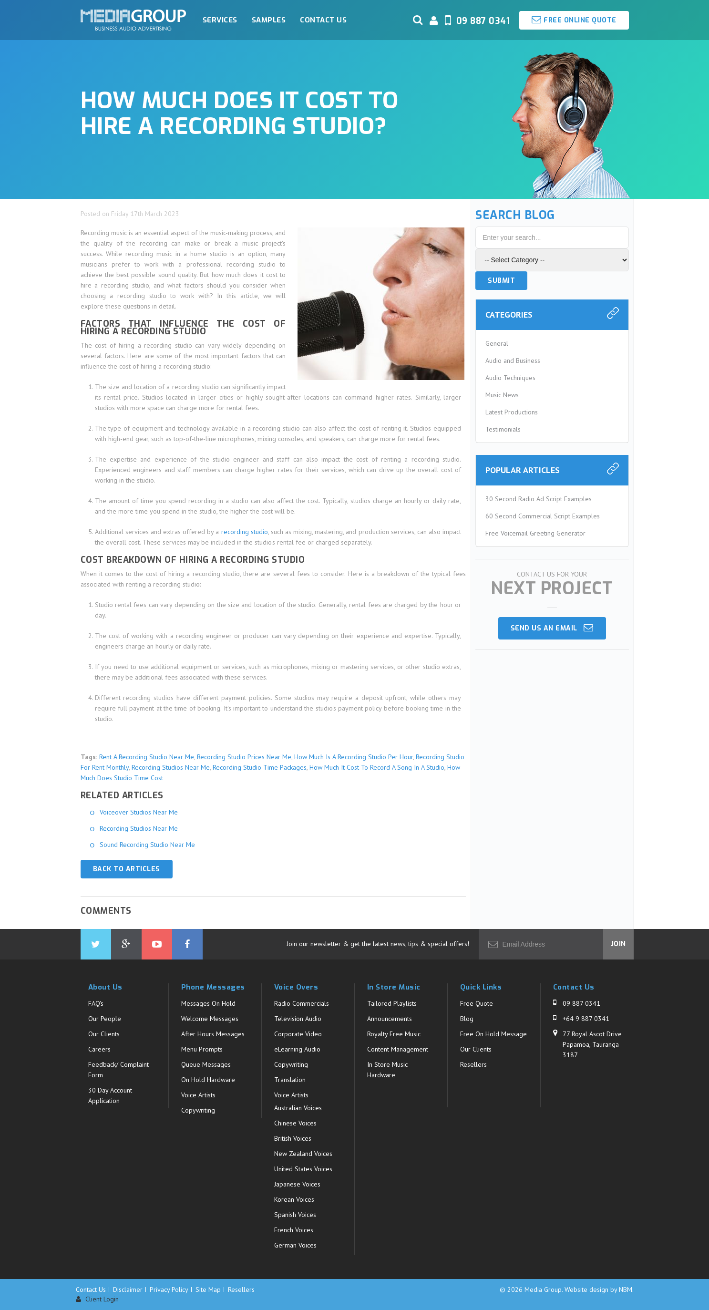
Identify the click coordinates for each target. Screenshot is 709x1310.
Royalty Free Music (394, 1034)
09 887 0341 (581, 1003)
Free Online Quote (574, 20)
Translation (290, 1079)
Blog (466, 1018)
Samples (269, 20)
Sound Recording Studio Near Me (147, 844)
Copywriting (198, 1110)
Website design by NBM (598, 1289)
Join (618, 944)
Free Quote (476, 1003)
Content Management (397, 1049)
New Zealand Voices (303, 1153)
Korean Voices (294, 1199)
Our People (104, 1018)
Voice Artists (198, 1095)
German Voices (295, 1245)
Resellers (473, 1064)
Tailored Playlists (392, 1003)
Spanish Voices (295, 1214)
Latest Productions (511, 412)
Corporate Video (298, 1034)
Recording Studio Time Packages (260, 767)
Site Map (208, 1289)
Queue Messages (206, 1064)
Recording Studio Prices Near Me (244, 757)
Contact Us (323, 20)
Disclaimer (128, 1289)
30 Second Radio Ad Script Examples (538, 499)
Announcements (389, 1018)
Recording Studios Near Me (171, 767)
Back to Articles (126, 869)
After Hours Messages (213, 1034)
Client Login (97, 1299)
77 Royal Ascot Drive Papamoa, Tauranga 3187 (592, 1044)
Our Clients (104, 1034)
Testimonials (503, 429)
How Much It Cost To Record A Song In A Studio (376, 767)
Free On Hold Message (493, 1034)
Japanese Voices (297, 1184)
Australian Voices (298, 1108)
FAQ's (95, 1003)
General (496, 343)
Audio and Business (512, 360)
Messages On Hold (208, 1003)
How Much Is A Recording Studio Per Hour (353, 757)
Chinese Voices (295, 1123)
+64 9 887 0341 (586, 1018)
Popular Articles (522, 469)
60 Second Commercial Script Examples (542, 516)
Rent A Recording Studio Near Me (146, 757)
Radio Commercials (301, 1003)
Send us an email (552, 628)
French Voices (293, 1230)
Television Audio (297, 1018)
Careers (99, 1049)
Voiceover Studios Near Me (139, 812)
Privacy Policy (169, 1289)
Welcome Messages (209, 1018)
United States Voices (303, 1169)
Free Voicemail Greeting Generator (535, 533)
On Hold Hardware (208, 1079)
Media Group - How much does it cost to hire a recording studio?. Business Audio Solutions (133, 20)
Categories (509, 314)
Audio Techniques (510, 377)
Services (220, 20)
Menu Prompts (202, 1049)
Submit (501, 280)
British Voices (292, 1138)
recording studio (244, 531)
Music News (502, 395)
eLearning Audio (297, 1049)
